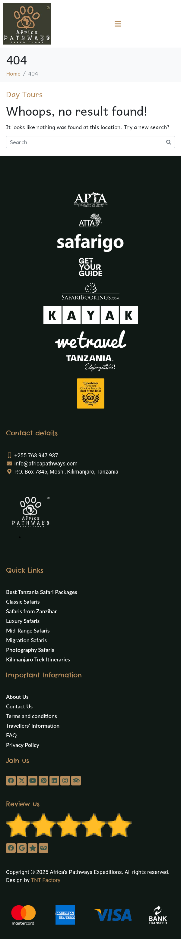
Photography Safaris (30, 649)
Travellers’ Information (32, 725)
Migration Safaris (26, 640)
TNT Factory (45, 880)
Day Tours (24, 94)
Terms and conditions (31, 716)
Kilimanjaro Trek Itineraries (38, 659)
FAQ (11, 735)
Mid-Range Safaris (28, 630)
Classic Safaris (23, 601)
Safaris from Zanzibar (31, 611)
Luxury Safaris (23, 620)
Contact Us (19, 706)
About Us (17, 696)
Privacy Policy (22, 745)
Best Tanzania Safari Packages (41, 592)
